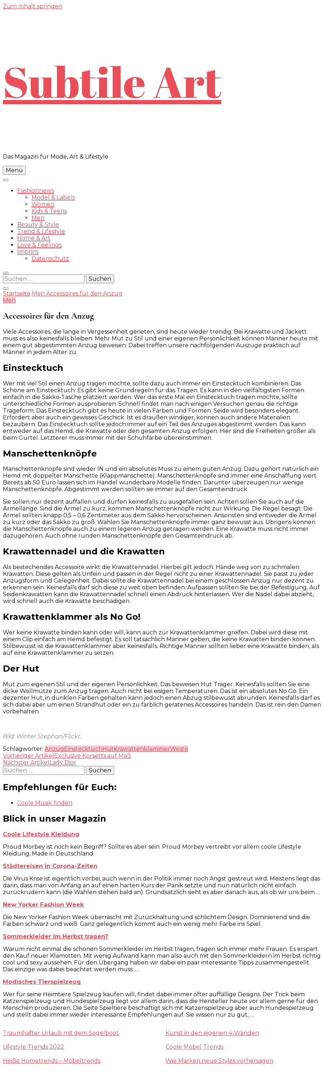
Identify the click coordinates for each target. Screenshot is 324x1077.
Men (37, 217)
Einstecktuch (83, 749)
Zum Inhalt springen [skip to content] (32, 6)
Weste (179, 749)
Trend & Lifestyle (41, 231)
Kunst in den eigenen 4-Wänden (212, 1032)
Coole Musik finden (44, 802)
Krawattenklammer (142, 749)
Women (42, 204)
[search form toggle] (6, 273)
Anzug (54, 749)
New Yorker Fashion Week (43, 904)
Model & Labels (53, 197)
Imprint (28, 251)
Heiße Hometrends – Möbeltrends (51, 1060)
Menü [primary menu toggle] (14, 170)
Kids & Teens (49, 211)
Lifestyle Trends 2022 (33, 1046)
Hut (108, 749)
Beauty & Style (38, 224)
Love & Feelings (39, 244)
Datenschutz (50, 258)
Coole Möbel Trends (195, 1046)
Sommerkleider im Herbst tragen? (55, 936)
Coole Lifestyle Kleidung (41, 834)
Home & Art (33, 238)
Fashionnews (35, 190)
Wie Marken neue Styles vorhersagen (219, 1060)
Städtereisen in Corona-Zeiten (50, 866)
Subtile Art (112, 81)
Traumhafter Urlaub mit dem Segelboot (61, 1032)
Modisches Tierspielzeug (42, 981)
